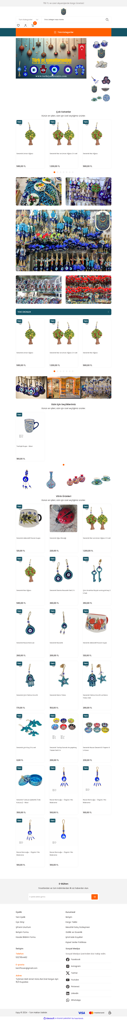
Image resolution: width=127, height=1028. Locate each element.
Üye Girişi (20, 930)
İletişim (69, 925)
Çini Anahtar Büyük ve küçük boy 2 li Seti (96, 592)
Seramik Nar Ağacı (90, 154)
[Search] (63, 19)
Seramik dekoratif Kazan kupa (29, 538)
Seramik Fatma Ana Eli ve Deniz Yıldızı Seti (95, 699)
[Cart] (34, 25)
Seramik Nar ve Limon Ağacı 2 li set (62, 155)
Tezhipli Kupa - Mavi (25, 446)
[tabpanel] (51, 58)
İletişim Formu (22, 940)
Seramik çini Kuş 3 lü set (26, 752)
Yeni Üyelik (20, 925)
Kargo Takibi (71, 930)
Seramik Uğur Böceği (58, 538)
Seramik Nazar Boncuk (26, 645)
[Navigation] (63, 32)
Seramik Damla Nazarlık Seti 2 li (62, 591)
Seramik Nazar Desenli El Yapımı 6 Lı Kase (96, 753)
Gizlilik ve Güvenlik (74, 940)
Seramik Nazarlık (56, 645)
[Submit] (94, 904)
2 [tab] (52, 75)
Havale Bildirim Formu (26, 945)
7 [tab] (73, 172)
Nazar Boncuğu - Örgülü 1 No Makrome (61, 806)
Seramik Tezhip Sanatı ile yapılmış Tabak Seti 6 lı (63, 753)
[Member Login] (26, 25)
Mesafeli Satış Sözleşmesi (78, 935)
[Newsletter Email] (63, 904)
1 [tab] (50, 75)
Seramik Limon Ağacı (25, 154)
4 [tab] (63, 172)
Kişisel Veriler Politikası (76, 950)
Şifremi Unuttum (23, 935)
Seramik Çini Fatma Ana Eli (27, 698)
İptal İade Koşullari (74, 945)
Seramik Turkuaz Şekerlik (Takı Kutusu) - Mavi (29, 806)
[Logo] (63, 11)
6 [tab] (69, 172)
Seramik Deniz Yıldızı (58, 698)
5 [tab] (66, 172)
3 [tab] (60, 172)
